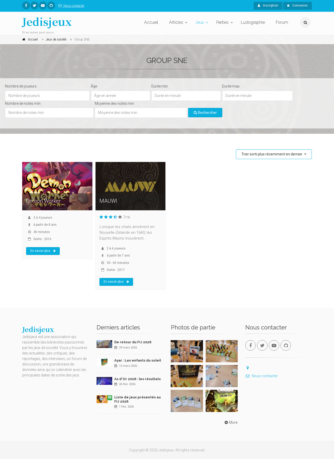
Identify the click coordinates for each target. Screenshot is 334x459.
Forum (282, 22)
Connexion (297, 5)
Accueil (151, 22)
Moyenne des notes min (114, 103)
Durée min (159, 86)
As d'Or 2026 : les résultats (137, 379)
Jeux (199, 22)
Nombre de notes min (22, 103)
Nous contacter (70, 6)
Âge (94, 86)
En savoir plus (43, 251)
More (230, 422)
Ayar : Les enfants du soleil (137, 360)
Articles (176, 22)
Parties (222, 22)
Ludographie (253, 22)
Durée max (231, 86)
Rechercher (205, 113)
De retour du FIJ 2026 (132, 342)
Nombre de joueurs (21, 86)
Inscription (268, 5)
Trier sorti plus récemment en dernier (272, 154)
